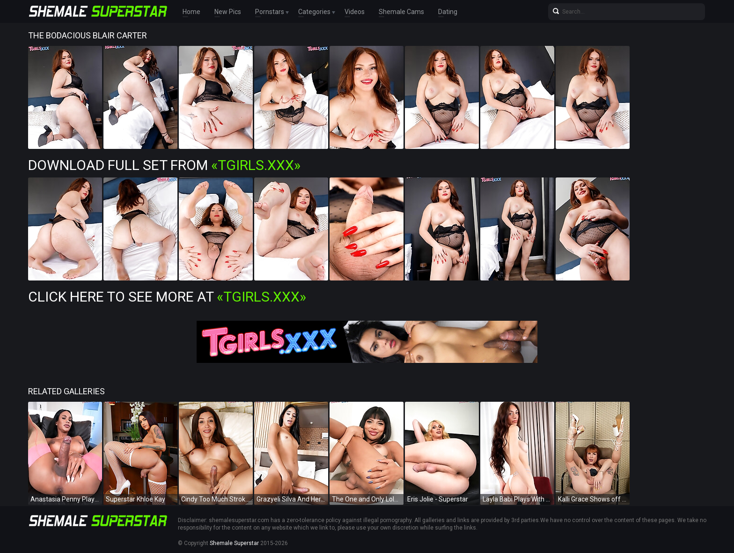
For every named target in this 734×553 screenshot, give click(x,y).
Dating (447, 11)
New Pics (227, 11)
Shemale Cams (401, 11)
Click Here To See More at (167, 296)
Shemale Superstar (234, 543)
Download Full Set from (164, 165)
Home (191, 11)
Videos (355, 11)
